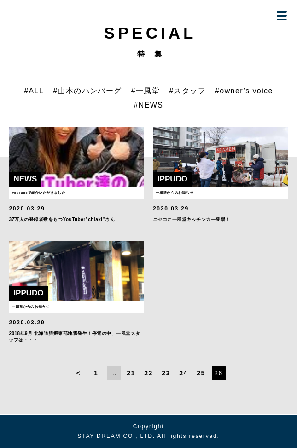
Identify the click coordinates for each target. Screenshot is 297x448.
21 (131, 373)
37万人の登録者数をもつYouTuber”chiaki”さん (62, 219)
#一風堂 (145, 91)
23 (166, 373)
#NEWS (148, 105)
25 (201, 373)
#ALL (34, 91)
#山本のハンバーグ (87, 91)
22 (148, 373)
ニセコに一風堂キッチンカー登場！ (191, 219)
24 (183, 373)
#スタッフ (187, 91)
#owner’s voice (244, 91)
